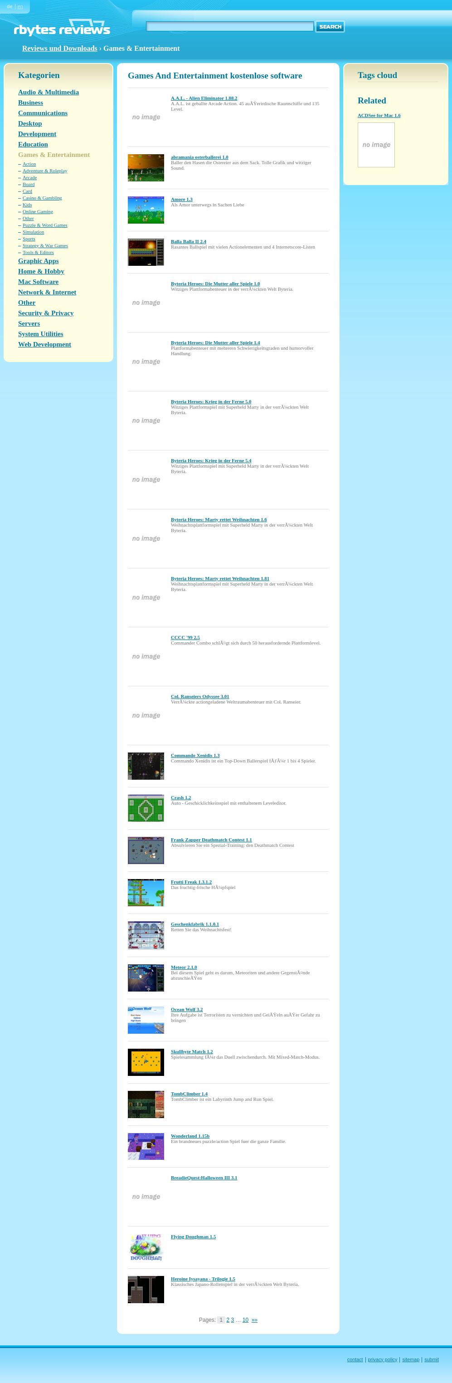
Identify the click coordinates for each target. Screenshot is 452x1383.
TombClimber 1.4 (189, 1093)
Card (27, 191)
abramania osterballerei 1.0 (199, 157)
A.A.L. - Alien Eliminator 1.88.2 (204, 98)
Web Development (44, 344)
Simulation (33, 232)
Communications (43, 113)
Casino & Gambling (42, 197)
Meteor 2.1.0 (184, 967)
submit (431, 1359)
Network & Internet (47, 292)
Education (33, 144)
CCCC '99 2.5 (185, 637)
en (20, 6)
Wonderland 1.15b (190, 1136)
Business (30, 102)
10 (245, 1320)
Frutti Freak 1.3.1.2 (191, 882)
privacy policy (383, 1359)
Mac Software (38, 281)
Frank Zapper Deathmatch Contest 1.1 (211, 839)
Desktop (30, 123)
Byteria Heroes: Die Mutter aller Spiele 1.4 (215, 342)
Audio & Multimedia (48, 92)
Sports (29, 238)
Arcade (30, 177)
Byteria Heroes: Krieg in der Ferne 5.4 (211, 460)
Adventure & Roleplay (45, 170)
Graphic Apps (38, 260)
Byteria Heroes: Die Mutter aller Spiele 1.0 (215, 283)
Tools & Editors (38, 252)
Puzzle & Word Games (45, 225)
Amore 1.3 (182, 199)
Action (29, 163)
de (10, 6)
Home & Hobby (41, 271)
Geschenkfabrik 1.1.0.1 (195, 924)
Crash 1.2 (181, 797)
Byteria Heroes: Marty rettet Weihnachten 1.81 (220, 578)
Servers (29, 323)
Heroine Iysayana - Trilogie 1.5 (203, 1278)
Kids (27, 204)
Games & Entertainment (54, 154)
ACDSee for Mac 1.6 (379, 115)
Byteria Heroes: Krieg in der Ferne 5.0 (211, 401)
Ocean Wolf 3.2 (187, 1009)
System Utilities (40, 333)
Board (28, 184)
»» (255, 1320)
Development (37, 133)
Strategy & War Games (45, 245)
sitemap (410, 1359)
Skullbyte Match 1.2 (192, 1051)
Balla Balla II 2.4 (188, 241)
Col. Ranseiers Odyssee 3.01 (200, 696)
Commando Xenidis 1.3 (195, 755)
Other (28, 218)
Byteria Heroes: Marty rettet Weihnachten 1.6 (219, 519)
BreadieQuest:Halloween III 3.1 (204, 1177)
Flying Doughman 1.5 (193, 1236)
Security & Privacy (45, 313)
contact (355, 1359)
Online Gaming (38, 211)
